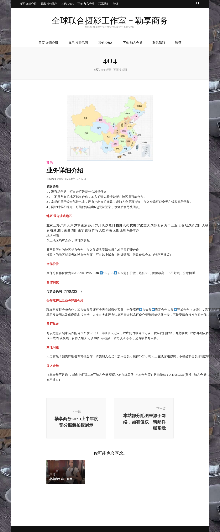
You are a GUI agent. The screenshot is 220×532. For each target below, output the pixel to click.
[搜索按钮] (197, 3)
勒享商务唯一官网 (60, 479)
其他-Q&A (67, 3)
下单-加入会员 (86, 3)
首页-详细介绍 (28, 3)
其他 (49, 162)
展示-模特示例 (49, 3)
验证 (115, 3)
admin (52, 178)
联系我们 (103, 3)
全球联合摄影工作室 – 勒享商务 (110, 21)
